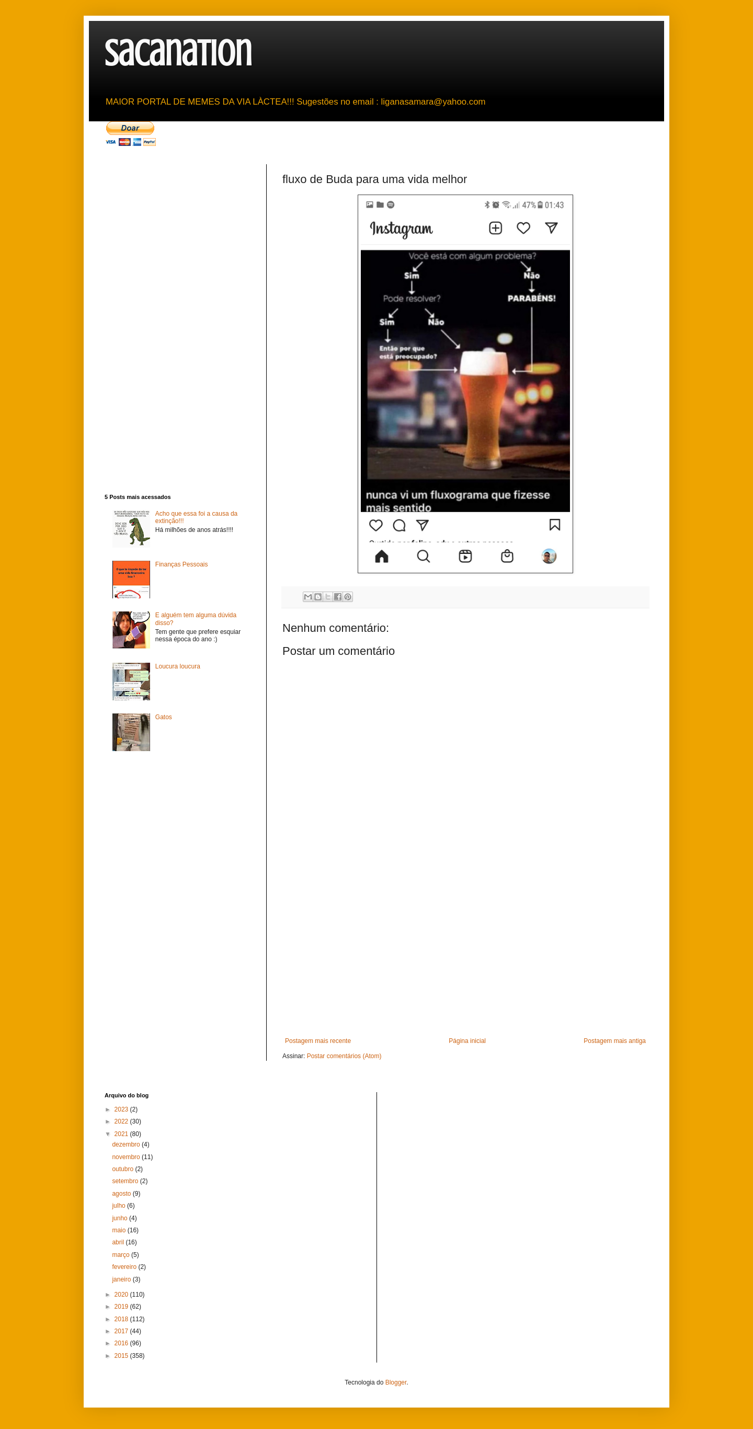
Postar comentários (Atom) (344, 1056)
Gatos (163, 717)
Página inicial (467, 1041)
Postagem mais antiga (615, 1041)
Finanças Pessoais (181, 564)
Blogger (396, 1382)
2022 (122, 1121)
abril (119, 1242)
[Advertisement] (465, 958)
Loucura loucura (177, 666)
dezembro (127, 1144)
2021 (122, 1134)
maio (119, 1230)
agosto (122, 1193)
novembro (127, 1157)
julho (119, 1205)
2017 (122, 1331)
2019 (122, 1306)
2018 (122, 1319)
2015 (122, 1355)
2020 (122, 1294)
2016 (122, 1343)
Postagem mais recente (318, 1041)
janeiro (122, 1279)
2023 (122, 1109)
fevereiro (125, 1267)
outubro (123, 1169)
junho (120, 1218)
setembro (126, 1181)
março (121, 1254)
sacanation (178, 53)
